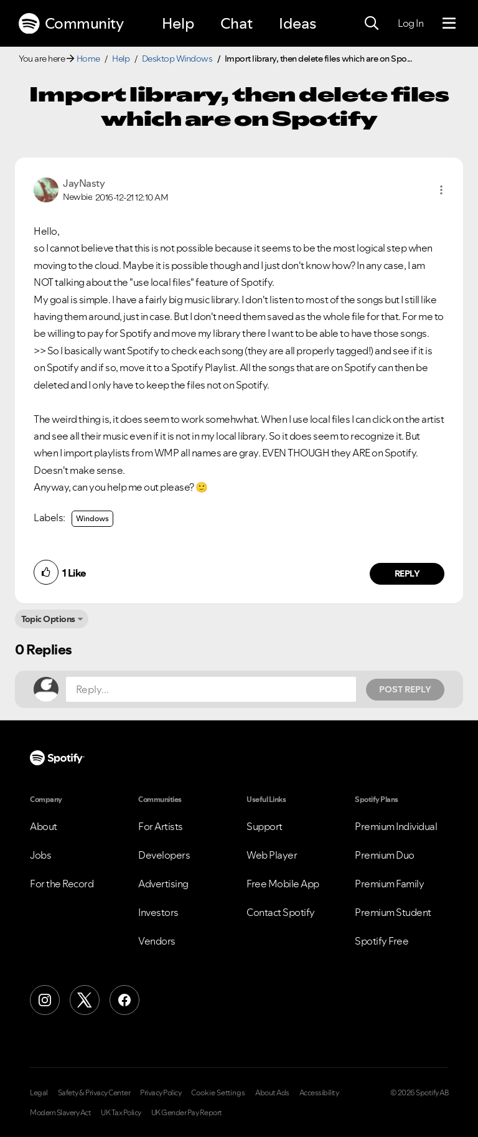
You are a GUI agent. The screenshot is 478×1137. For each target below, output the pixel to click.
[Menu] (449, 23)
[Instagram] (45, 1000)
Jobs (40, 855)
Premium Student (393, 912)
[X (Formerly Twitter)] (85, 1000)
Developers (164, 855)
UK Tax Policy (121, 1113)
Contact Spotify (280, 912)
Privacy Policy (160, 1093)
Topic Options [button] (48, 619)
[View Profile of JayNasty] (84, 183)
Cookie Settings (218, 1093)
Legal (39, 1093)
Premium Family (389, 883)
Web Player (271, 855)
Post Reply (405, 689)
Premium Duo (385, 855)
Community (71, 23)
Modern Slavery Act (60, 1113)
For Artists (160, 826)
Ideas (297, 23)
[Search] (371, 24)
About (43, 826)
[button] (441, 190)
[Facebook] (124, 1000)
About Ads (272, 1093)
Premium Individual (396, 826)
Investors (158, 912)
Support (264, 826)
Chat (236, 23)
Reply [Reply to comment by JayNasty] (407, 573)
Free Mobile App (282, 883)
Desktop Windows (177, 58)
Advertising (163, 883)
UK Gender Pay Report (186, 1113)
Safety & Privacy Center (94, 1093)
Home (88, 58)
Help (178, 23)
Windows (92, 518)
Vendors (157, 941)
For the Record (61, 883)
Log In (410, 23)
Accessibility (319, 1093)
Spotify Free (381, 941)
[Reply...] (211, 689)
